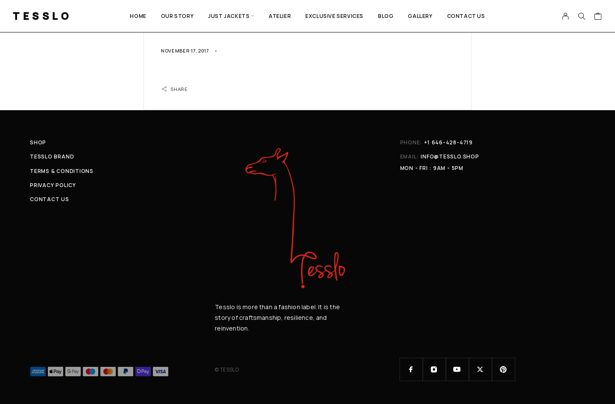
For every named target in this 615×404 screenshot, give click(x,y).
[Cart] (598, 17)
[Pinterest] (503, 369)
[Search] (582, 16)
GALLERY (420, 16)
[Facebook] (411, 369)
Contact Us (466, 16)
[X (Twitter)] (480, 369)
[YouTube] (457, 369)
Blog (385, 16)
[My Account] (565, 16)
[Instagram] (434, 369)
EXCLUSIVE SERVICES (334, 16)
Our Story (177, 16)
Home (138, 16)
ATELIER (280, 16)
